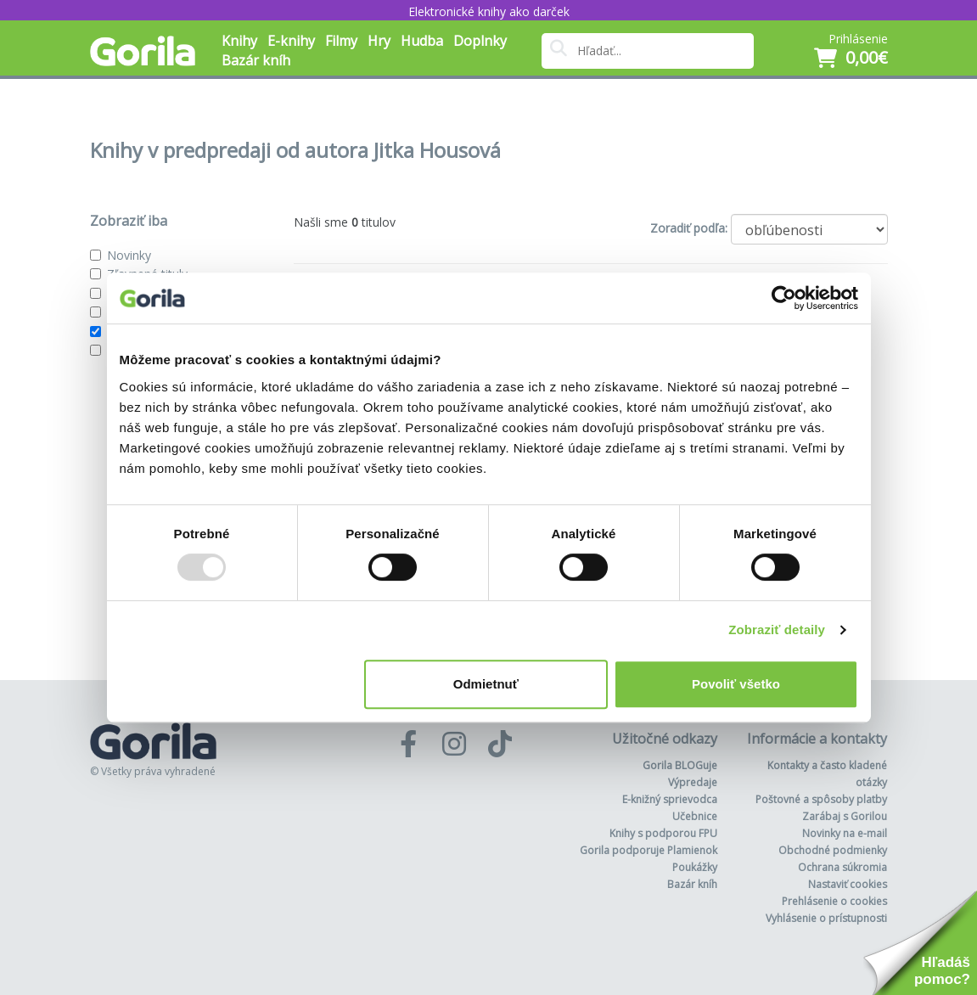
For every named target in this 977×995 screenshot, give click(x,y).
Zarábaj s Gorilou (844, 816)
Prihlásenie (858, 39)
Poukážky (694, 867)
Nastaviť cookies (847, 884)
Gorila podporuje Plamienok (648, 850)
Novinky (129, 255)
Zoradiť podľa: (688, 228)
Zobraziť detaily (776, 629)
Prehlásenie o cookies (834, 901)
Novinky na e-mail (844, 833)
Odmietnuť (486, 684)
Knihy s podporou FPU (663, 833)
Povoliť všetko (736, 684)
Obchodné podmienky (832, 850)
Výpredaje (692, 782)
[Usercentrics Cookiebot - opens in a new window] (784, 298)
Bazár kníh (256, 60)
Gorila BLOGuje (680, 765)
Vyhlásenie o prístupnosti (826, 918)
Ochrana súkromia (842, 867)
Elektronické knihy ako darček (489, 11)
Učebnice (694, 816)
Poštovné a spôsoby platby (821, 799)
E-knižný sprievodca (669, 799)
